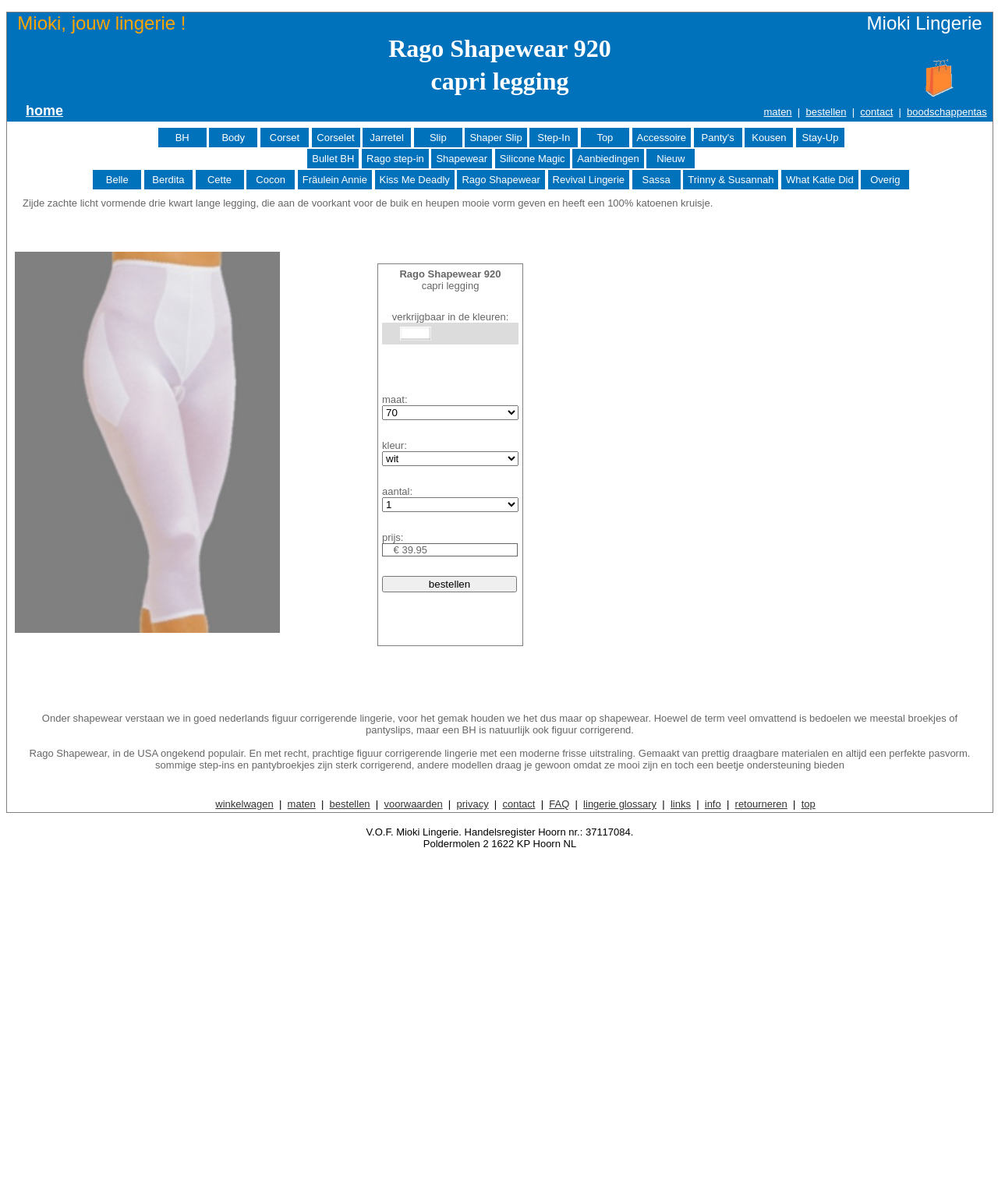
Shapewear (461, 158)
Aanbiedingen (608, 158)
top (809, 804)
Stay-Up (820, 137)
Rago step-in (395, 158)
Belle (117, 179)
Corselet (335, 137)
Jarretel (386, 137)
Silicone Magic (532, 158)
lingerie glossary (619, 804)
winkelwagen (244, 804)
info (713, 804)
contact (876, 112)
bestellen (825, 112)
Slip (438, 137)
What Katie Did (820, 179)
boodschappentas (947, 112)
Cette (219, 179)
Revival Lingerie (589, 179)
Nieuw (670, 158)
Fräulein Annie (335, 179)
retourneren (761, 804)
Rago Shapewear (501, 179)
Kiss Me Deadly (415, 179)
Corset (284, 137)
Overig (885, 179)
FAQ (559, 804)
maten (777, 112)
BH (182, 137)
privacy (472, 804)
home (44, 110)
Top (604, 137)
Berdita (168, 179)
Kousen (769, 137)
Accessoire (662, 137)
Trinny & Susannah (730, 179)
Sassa (656, 179)
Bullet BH (333, 158)
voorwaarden (413, 804)
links (681, 804)
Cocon (270, 179)
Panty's (718, 137)
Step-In (553, 137)
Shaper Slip (495, 137)
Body (233, 137)
